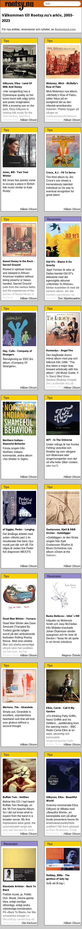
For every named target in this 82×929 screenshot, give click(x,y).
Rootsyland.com (65, 29)
